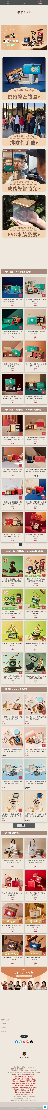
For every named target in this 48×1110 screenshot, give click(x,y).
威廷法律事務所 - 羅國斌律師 (19, 1100)
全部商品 (3, 1023)
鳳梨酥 (32, 1098)
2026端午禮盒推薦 (33, 410)
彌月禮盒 (9, 689)
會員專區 (3, 1027)
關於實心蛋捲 (5, 1020)
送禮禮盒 (19, 410)
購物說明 (3, 1031)
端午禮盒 (9, 272)
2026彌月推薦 (21, 689)
